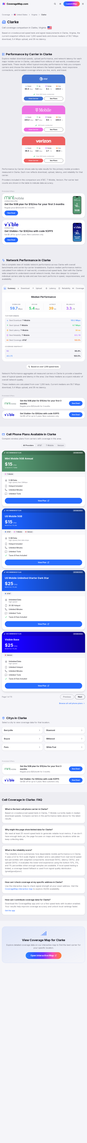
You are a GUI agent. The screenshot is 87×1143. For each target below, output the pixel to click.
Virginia (34, 15)
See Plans (53, 98)
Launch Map (71, 4)
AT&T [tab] (40, 445)
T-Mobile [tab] (50, 445)
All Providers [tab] (28, 445)
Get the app (10, 911)
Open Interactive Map (43, 955)
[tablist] (43, 288)
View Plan (43, 501)
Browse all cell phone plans (72, 703)
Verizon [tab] (60, 445)
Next (80, 697)
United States (20, 15)
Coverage (6, 15)
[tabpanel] (43, 326)
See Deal (11, 213)
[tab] (9, 288)
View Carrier (33, 98)
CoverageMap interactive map (19, 889)
